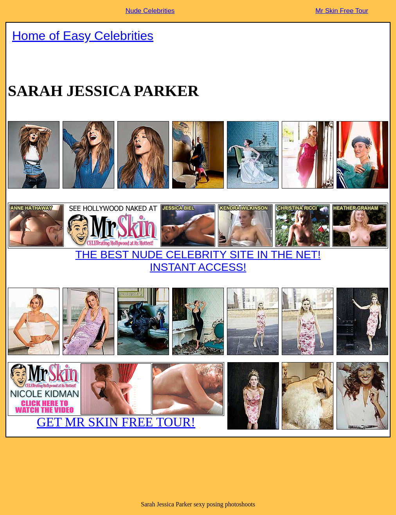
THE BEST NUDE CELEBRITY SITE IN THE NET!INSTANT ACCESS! (198, 238)
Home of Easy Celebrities (82, 36)
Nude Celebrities (150, 11)
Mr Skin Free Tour (341, 11)
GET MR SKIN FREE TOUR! (116, 395)
